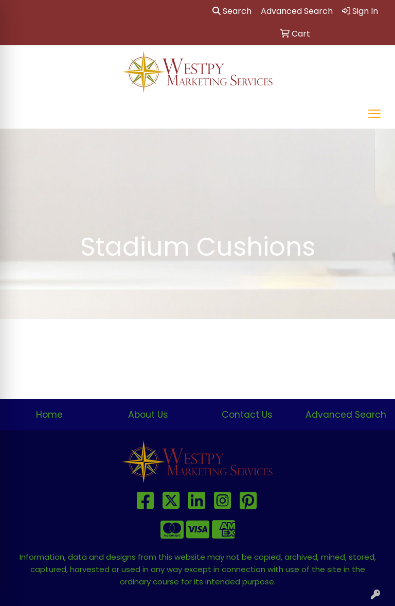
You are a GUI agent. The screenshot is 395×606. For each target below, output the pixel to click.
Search (232, 11)
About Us (148, 414)
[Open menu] (374, 113)
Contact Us (247, 414)
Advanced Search (346, 414)
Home (49, 414)
